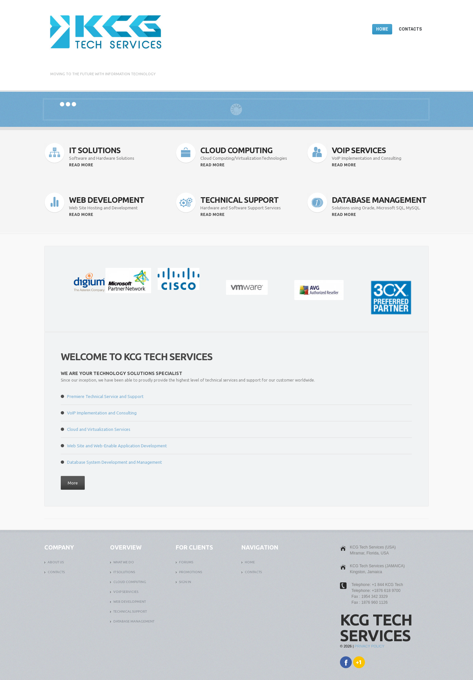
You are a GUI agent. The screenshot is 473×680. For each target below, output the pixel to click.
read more (81, 165)
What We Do (123, 562)
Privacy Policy (370, 646)
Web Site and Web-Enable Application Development (117, 445)
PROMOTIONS (190, 572)
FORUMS (186, 562)
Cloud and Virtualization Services (98, 429)
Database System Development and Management (114, 462)
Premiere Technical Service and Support (105, 396)
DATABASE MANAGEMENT (133, 621)
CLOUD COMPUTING (129, 582)
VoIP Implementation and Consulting (102, 412)
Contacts (410, 29)
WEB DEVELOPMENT (129, 601)
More (73, 483)
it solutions (124, 572)
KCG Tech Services (376, 627)
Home (382, 29)
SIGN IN (185, 582)
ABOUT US (56, 562)
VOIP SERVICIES (125, 592)
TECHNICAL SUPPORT (130, 611)
